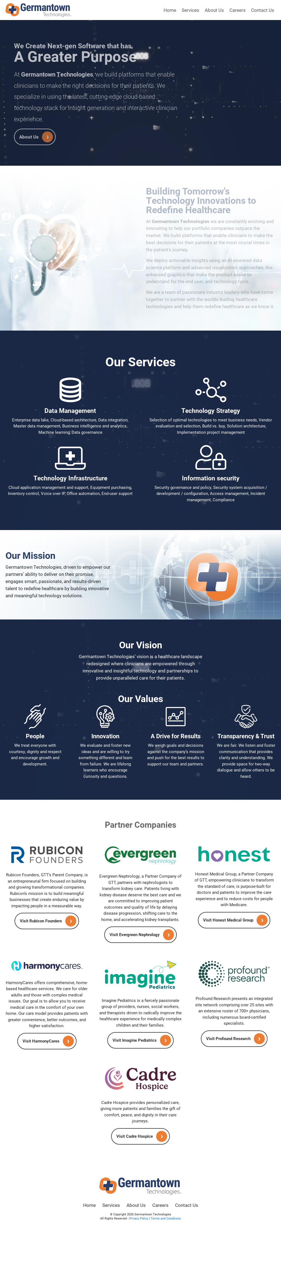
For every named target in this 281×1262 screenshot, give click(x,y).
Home (170, 10)
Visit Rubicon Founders (41, 920)
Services (190, 10)
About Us (214, 10)
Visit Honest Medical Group (228, 920)
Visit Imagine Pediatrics (135, 1040)
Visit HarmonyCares (41, 1041)
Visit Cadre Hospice (134, 1136)
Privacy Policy (138, 1218)
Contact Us (262, 10)
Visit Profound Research (228, 1038)
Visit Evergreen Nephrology (134, 934)
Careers (237, 10)
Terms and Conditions (166, 1218)
